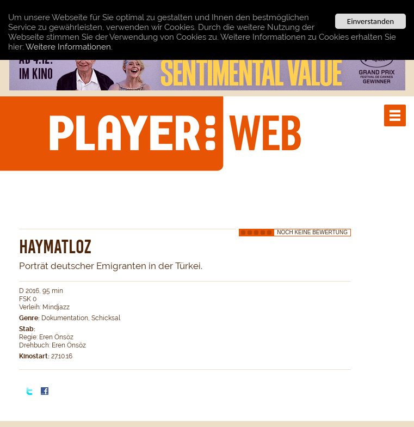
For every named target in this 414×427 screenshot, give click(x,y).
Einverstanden (370, 21)
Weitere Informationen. (69, 46)
